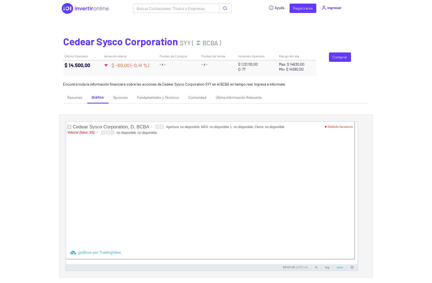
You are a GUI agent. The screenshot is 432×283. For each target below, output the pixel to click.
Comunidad (197, 97)
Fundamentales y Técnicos (158, 97)
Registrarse (303, 8)
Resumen (75, 97)
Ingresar (331, 8)
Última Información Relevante (239, 97)
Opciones (120, 97)
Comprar (340, 57)
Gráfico (97, 97)
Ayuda (276, 8)
